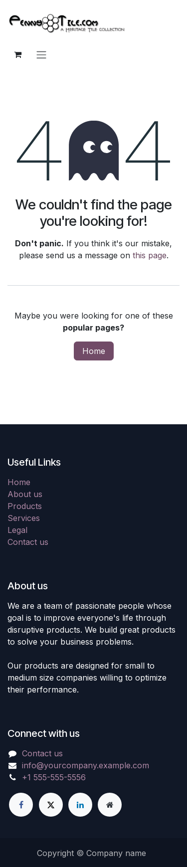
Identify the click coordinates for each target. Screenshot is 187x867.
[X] (51, 805)
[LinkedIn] (80, 805)
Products (24, 506)
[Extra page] (110, 805)
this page (150, 255)
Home (93, 351)
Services (23, 518)
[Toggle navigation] (41, 54)
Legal (17, 530)
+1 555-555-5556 (54, 777)
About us (24, 494)
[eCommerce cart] (17, 54)
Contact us (27, 542)
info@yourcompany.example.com (85, 765)
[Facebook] (21, 805)
